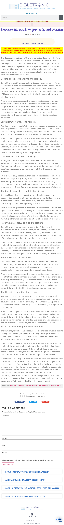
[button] (32, 24)
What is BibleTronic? (32, 520)
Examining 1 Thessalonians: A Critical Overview (25, 496)
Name (4, 438)
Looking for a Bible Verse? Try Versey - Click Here (32, 21)
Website (4, 453)
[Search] (61, 17)
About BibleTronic (32, 13)
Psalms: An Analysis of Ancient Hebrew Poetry (24, 480)
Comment (5, 415)
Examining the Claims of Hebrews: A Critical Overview (25, 385)
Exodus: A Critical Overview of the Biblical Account (27, 472)
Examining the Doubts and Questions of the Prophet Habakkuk (32, 488)
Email (4, 445)
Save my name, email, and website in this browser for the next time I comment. (28, 460)
